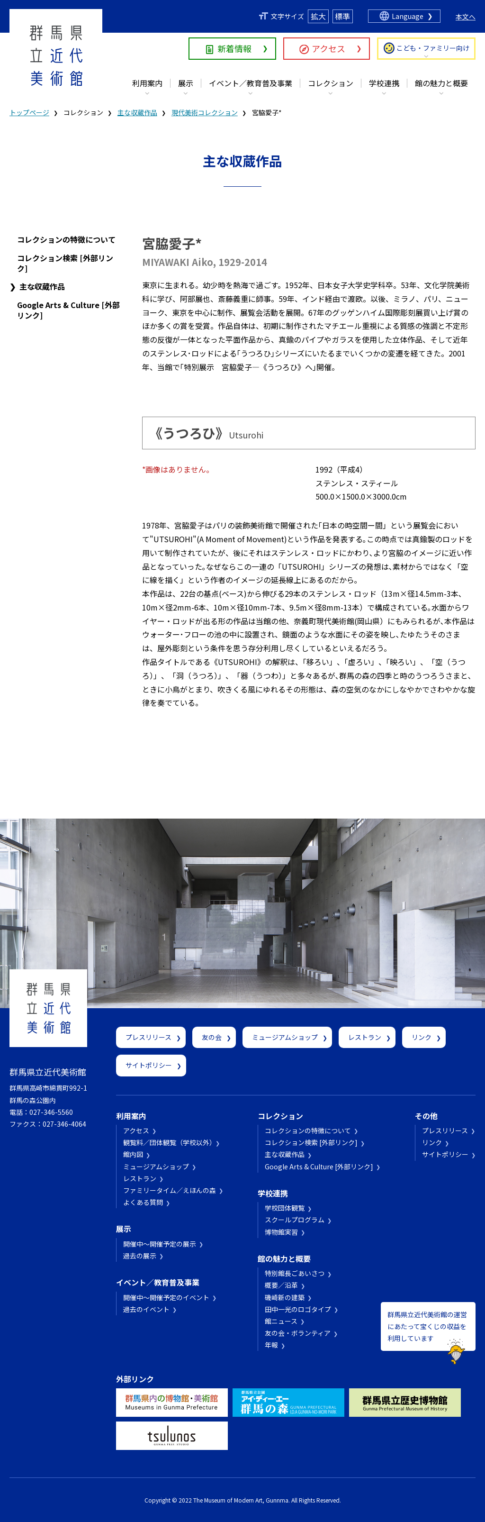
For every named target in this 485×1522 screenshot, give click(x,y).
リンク (421, 1037)
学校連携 (384, 83)
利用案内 (147, 83)
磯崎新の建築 (285, 1297)
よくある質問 (143, 1202)
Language (407, 16)
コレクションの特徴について (66, 239)
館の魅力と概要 (441, 83)
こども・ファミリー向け (432, 48)
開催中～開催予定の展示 (159, 1244)
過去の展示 (139, 1255)
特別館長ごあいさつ (294, 1273)
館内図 (133, 1154)
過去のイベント (146, 1309)
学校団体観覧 (285, 1207)
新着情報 (234, 48)
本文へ (466, 16)
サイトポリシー (149, 1065)
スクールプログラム (294, 1219)
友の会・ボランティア (298, 1333)
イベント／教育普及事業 (250, 83)
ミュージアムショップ (285, 1037)
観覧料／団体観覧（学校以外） (168, 1142)
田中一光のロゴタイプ (298, 1309)
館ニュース (281, 1321)
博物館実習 (281, 1232)
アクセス (328, 48)
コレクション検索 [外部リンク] (65, 263)
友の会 (212, 1037)
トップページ (29, 112)
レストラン (364, 1037)
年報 (271, 1344)
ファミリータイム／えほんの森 (169, 1190)
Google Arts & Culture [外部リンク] (68, 310)
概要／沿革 (281, 1285)
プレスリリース (148, 1037)
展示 (185, 83)
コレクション (330, 83)
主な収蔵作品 (137, 112)
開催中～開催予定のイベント (166, 1297)
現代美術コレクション (204, 112)
